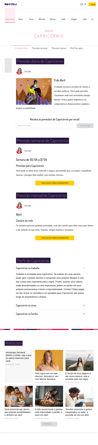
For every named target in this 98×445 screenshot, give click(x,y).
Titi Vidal (27, 71)
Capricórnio (49, 35)
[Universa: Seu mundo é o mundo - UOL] (11, 4)
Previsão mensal (60, 48)
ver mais (49, 427)
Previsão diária (17, 48)
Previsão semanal (39, 48)
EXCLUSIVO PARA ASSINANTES (55, 182)
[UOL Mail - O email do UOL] (81, 4)
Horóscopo (49, 31)
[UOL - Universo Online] (18, 4)
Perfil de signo (80, 48)
